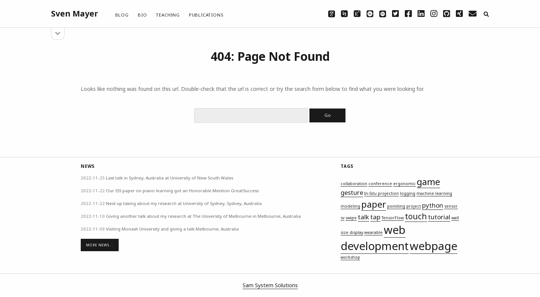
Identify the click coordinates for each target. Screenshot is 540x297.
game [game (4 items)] (428, 181)
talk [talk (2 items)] (363, 217)
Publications (206, 15)
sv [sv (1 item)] (342, 217)
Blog (122, 15)
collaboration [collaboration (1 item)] (354, 183)
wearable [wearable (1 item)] (373, 232)
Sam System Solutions (270, 285)
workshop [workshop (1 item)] (350, 257)
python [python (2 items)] (432, 205)
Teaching (167, 15)
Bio (142, 15)
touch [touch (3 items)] (416, 216)
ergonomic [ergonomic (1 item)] (404, 183)
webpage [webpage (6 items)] (433, 245)
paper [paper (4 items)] (373, 204)
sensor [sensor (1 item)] (451, 206)
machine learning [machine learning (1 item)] (434, 193)
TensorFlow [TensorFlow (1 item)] (393, 217)
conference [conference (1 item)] (380, 183)
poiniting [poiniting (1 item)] (396, 206)
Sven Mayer (74, 13)
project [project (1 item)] (413, 206)
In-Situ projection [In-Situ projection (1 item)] (381, 193)
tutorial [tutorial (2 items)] (439, 217)
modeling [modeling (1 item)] (350, 206)
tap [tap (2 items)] (375, 217)
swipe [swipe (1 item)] (351, 217)
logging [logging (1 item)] (407, 193)
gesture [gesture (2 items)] (352, 192)
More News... (99, 245)
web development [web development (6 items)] (375, 237)
